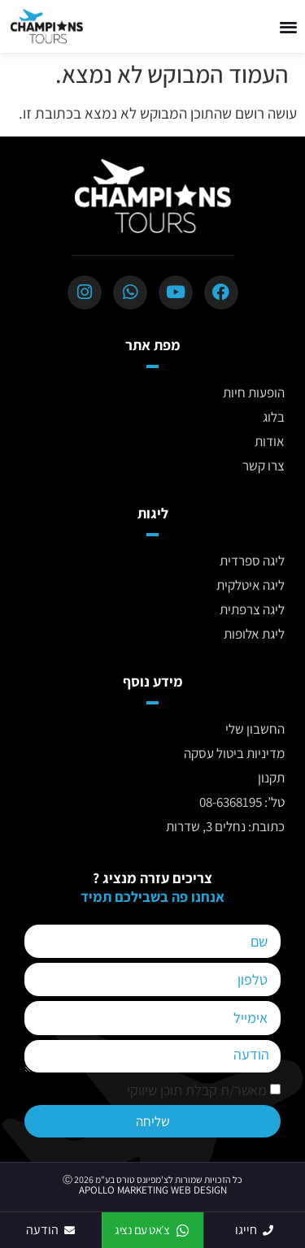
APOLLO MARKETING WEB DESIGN (153, 1190)
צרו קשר (263, 465)
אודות (270, 441)
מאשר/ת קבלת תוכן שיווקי (197, 1090)
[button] (289, 26)
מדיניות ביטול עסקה (234, 753)
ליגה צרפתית (252, 609)
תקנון (271, 777)
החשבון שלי (255, 729)
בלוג (274, 417)
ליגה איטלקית (250, 585)
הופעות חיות (254, 392)
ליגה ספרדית (252, 561)
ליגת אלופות (254, 634)
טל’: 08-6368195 (242, 802)
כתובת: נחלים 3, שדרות (225, 826)
